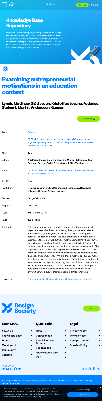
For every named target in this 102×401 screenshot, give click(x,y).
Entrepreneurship (36, 279)
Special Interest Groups (45, 342)
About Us (7, 331)
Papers (31, 132)
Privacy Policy (78, 331)
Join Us (82, 4)
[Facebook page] (15, 368)
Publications (43, 348)
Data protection (79, 340)
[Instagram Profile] (11, 368)
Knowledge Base (12, 336)
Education (88, 279)
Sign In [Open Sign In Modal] (94, 4)
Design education (55, 279)
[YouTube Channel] (8, 368)
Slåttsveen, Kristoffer (55, 170)
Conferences (44, 336)
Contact (7, 355)
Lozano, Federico (76, 170)
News (39, 331)
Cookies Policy (79, 345)
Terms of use (78, 336)
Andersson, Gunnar (44, 173)
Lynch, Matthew (35, 170)
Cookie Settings (82, 390)
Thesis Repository (47, 353)
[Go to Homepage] (51, 4)
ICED (38, 357)
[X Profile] (19, 368)
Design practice (73, 279)
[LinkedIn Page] (4, 368)
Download (89, 118)
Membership (9, 345)
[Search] (11, 4)
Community (9, 350)
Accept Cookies (82, 395)
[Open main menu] (4, 4)
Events (6, 340)
